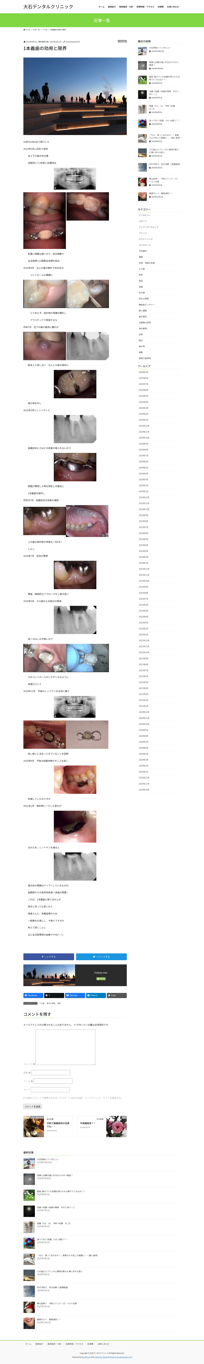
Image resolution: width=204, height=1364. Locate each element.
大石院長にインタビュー (160, 47)
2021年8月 (143, 664)
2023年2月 (143, 557)
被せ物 (142, 346)
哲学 (141, 274)
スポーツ (143, 221)
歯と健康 (143, 310)
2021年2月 (143, 700)
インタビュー (145, 215)
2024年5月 (143, 467)
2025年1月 (143, 419)
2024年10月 (144, 437)
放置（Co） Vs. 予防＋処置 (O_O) (163, 107)
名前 (27, 1072)
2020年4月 (143, 753)
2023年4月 (143, 545)
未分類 (142, 292)
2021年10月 (144, 652)
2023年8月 (143, 521)
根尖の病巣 (51, 1003)
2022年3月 (143, 622)
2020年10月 (144, 724)
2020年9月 (143, 730)
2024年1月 (143, 491)
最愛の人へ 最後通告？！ (161, 193)
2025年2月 (143, 413)
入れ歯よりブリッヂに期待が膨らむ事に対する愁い (164, 151)
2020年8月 (143, 735)
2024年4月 (143, 473)
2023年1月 (143, 562)
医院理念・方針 (54, 1343)
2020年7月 (143, 741)
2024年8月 (143, 449)
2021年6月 (143, 676)
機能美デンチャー (147, 304)
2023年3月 (143, 551)
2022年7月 (143, 598)
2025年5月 (143, 395)
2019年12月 (144, 777)
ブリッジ (143, 233)
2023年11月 (144, 503)
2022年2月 (143, 628)
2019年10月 (144, 789)
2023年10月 (144, 509)
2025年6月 (143, 389)
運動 (141, 352)
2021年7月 (143, 670)
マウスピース (145, 245)
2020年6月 (143, 747)
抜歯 (141, 286)
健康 (141, 256)
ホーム (28, 1343)
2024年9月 (143, 443)
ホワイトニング (146, 239)
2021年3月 (143, 694)
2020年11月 (144, 718)
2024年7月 (143, 455)
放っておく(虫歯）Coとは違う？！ (164, 120)
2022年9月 (143, 586)
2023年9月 (143, 515)
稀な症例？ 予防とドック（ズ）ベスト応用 (164, 180)
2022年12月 (144, 568)
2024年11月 (144, 431)
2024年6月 (143, 461)
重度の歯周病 (145, 358)
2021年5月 (143, 682)
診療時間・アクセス (74, 1343)
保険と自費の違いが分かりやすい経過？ (164, 63)
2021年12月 (144, 640)
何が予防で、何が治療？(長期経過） (165, 164)
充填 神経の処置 (147, 262)
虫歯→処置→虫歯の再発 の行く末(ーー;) (164, 92)
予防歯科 (143, 251)
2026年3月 (143, 372)
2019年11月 (144, 783)
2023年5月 (143, 539)
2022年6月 (143, 604)
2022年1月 (143, 634)
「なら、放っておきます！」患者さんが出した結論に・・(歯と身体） (165, 136)
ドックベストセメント (149, 227)
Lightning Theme (101, 1357)
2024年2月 (143, 485)
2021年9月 (143, 658)
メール (28, 1081)
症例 (59, 1003)
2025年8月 (143, 378)
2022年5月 (143, 610)
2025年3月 (143, 407)
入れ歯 (122, 41)
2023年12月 (144, 497)
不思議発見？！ (88, 1123)
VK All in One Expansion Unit (121, 1357)
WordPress (86, 1357)
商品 (141, 280)
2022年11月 (144, 574)
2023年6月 (143, 533)
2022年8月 (143, 592)
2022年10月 (144, 580)
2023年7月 (143, 527)
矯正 (141, 340)
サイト (26, 1089)
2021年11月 (144, 646)
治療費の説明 (145, 322)
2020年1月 (143, 771)
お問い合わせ (103, 1343)
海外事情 (143, 328)
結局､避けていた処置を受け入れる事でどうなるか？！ (164, 78)
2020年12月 (144, 712)
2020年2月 (143, 765)
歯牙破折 (143, 316)
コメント (29, 1064)
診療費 (90, 1343)
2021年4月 (143, 688)
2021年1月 (143, 706)
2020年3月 (143, 759)
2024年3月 (143, 479)
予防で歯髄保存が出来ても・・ (58, 1124)
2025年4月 (143, 402)
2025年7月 (143, 384)
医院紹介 (39, 1343)
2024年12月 (144, 425)
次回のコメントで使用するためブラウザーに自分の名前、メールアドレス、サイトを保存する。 (74, 1097)
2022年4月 (143, 616)
